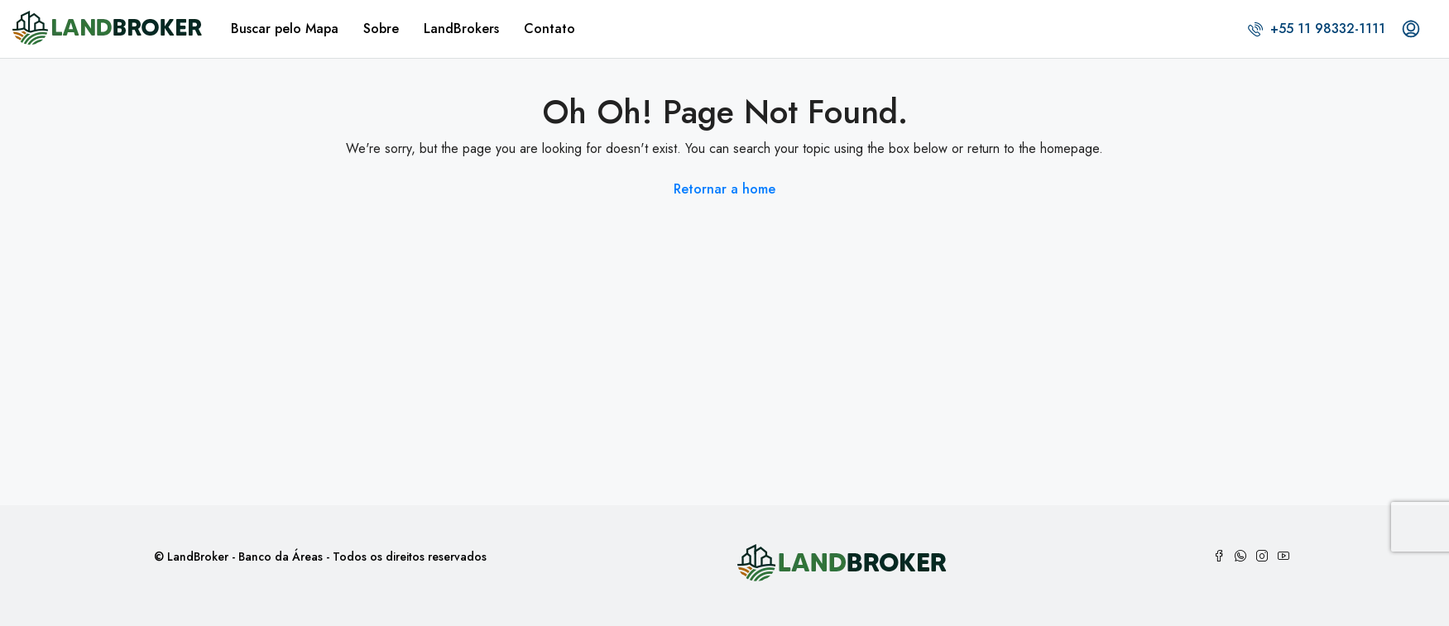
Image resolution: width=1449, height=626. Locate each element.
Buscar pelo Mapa (284, 28)
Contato (549, 28)
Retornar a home (724, 188)
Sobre (381, 28)
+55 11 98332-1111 (1316, 28)
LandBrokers (461, 28)
